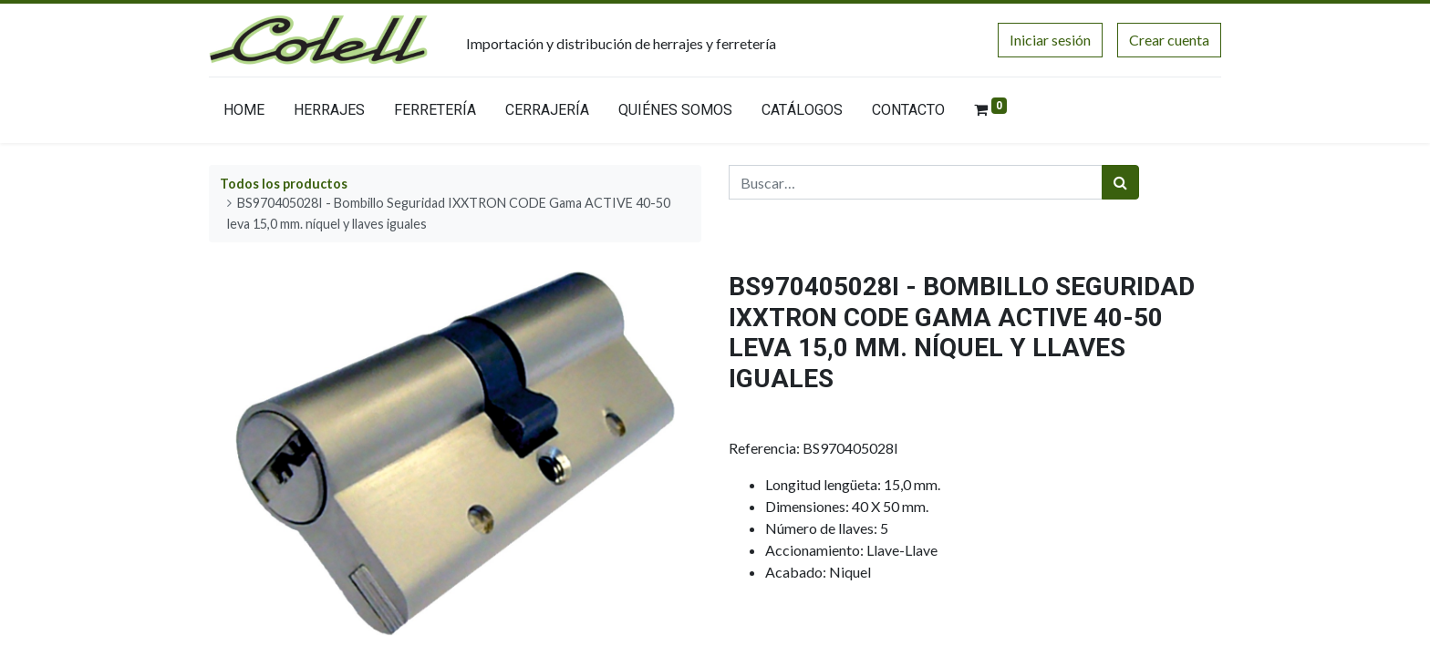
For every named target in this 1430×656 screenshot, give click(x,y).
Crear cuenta (1169, 39)
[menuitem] (243, 114)
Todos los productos (283, 183)
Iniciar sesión (1050, 39)
